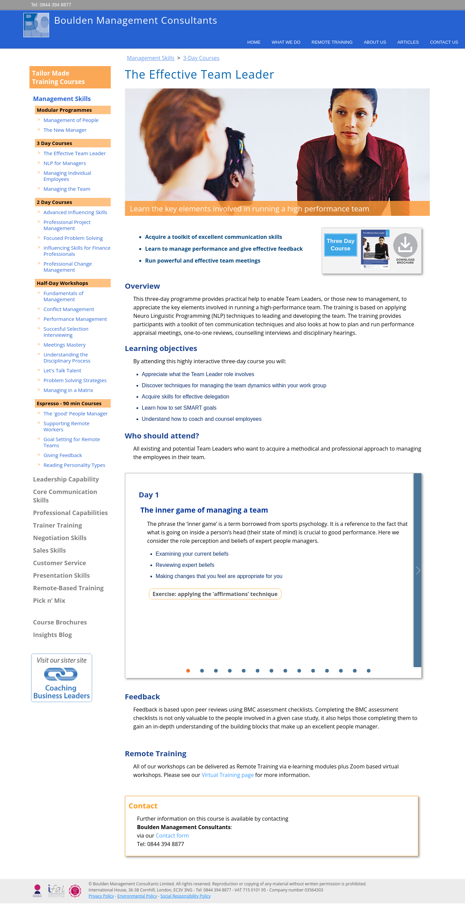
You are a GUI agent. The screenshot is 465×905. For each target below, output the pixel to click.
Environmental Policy (137, 896)
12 (341, 671)
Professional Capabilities (70, 513)
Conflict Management (69, 309)
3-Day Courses (201, 58)
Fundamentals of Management (64, 296)
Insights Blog (52, 635)
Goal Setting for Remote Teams (72, 442)
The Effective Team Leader (75, 153)
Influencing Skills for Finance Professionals (77, 250)
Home (253, 42)
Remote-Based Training (68, 588)
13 (355, 671)
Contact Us (444, 42)
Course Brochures (60, 622)
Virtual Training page (228, 775)
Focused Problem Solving (73, 237)
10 (313, 671)
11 (327, 671)
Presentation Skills (61, 575)
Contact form (172, 835)
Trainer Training (57, 525)
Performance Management (75, 318)
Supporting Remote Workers (67, 426)
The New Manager (65, 129)
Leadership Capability (66, 479)
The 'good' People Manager (76, 413)
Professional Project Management (67, 225)
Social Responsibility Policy (186, 896)
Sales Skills (49, 550)
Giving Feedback (63, 455)
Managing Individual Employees (67, 175)
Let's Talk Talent (62, 370)
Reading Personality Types (74, 464)
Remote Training (332, 42)
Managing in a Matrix (68, 390)
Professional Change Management (68, 266)
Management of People (71, 120)
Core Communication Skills (65, 496)
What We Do (286, 42)
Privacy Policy (101, 896)
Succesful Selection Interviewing (66, 331)
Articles (408, 42)
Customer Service (59, 563)
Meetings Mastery (65, 344)
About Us (375, 42)
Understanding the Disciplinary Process (67, 357)
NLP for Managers (65, 163)
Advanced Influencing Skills (75, 212)
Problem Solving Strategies (75, 380)
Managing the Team (67, 188)
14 (369, 671)
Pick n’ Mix (49, 600)
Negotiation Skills (60, 538)
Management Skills (150, 58)
